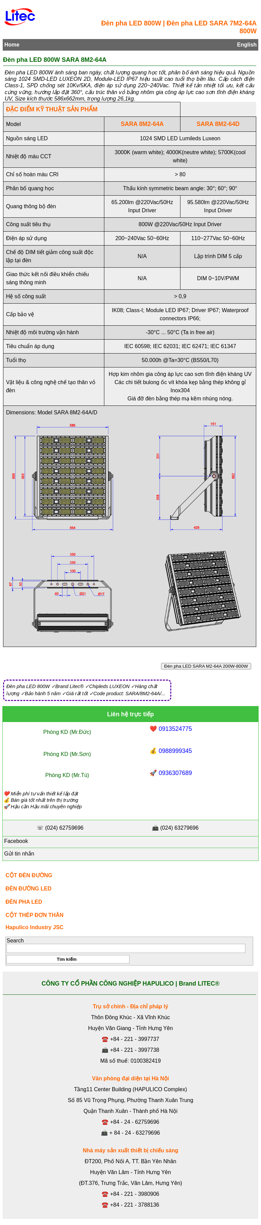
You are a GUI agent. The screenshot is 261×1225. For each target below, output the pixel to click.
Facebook (15, 841)
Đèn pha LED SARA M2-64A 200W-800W (206, 666)
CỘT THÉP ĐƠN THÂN (34, 915)
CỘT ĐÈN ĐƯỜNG (28, 875)
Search (15, 940)
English (247, 45)
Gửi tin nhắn (18, 854)
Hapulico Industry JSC (34, 927)
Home (11, 45)
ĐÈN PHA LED (23, 902)
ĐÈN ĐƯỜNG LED (28, 888)
